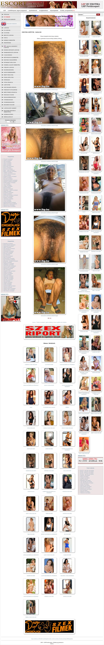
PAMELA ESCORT (49, 596)
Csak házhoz (8, 55)
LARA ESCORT (67, 555)
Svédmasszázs (8, 99)
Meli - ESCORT (96, 290)
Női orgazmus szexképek (9, 248)
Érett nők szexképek (8, 178)
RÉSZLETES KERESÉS (9, 19)
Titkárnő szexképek (7, 282)
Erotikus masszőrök (10, 60)
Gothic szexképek (7, 185)
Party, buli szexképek (8, 252)
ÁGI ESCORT (67, 534)
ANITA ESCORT (31, 448)
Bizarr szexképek (7, 167)
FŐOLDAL (6, 14)
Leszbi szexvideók (84, 484)
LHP (4, 10)
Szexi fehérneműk (9, 72)
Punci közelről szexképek (9, 259)
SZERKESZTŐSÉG (8, 114)
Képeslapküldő (54, 10)
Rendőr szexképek (7, 262)
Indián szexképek (7, 191)
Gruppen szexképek (7, 186)
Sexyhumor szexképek (8, 264)
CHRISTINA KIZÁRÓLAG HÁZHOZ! (49, 492)
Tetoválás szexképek (8, 279)
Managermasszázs (10, 97)
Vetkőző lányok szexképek (9, 288)
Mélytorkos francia (10, 92)
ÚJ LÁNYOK (7, 30)
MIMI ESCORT (96, 75)
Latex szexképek (7, 200)
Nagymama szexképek (8, 246)
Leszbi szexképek (7, 201)
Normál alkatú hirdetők (12, 65)
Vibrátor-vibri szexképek (9, 289)
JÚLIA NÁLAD (31, 428)
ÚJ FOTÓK (6, 32)
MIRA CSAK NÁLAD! (31, 617)
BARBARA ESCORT (31, 470)
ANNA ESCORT (84, 331)
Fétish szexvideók (84, 476)
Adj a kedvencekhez (54, 638)
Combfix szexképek (7, 172)
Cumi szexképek (7, 175)
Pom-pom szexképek (8, 256)
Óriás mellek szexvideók (85, 486)
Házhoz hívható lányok (11, 50)
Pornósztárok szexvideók (86, 489)
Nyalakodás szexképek (8, 251)
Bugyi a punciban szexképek (9, 171)
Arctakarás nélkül (10, 87)
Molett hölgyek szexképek (9, 244)
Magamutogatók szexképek (9, 202)
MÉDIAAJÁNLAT (8, 116)
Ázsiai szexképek (7, 164)
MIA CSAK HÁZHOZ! (84, 413)
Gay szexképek (6, 183)
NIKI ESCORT (31, 534)
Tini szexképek (6, 280)
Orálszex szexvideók (85, 485)
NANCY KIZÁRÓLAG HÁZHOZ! (84, 393)
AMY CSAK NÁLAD (31, 513)
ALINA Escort (31, 491)
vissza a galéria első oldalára (60, 322)
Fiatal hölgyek (9, 77)
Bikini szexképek (7, 165)
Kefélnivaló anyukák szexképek (10, 195)
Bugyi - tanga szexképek (9, 170)
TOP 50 (5, 37)
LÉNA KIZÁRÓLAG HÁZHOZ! (31, 555)
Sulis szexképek (7, 269)
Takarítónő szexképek (8, 276)
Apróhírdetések (33, 10)
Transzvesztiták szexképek (9, 285)
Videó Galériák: (90, 468)
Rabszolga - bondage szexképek (10, 261)
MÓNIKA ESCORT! (49, 470)
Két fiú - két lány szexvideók (86, 473)
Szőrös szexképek (7, 274)
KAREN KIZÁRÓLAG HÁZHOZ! (67, 449)
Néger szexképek (7, 247)
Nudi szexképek (7, 249)
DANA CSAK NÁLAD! (49, 428)
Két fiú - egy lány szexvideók (87, 471)
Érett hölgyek (8, 74)
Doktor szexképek (7, 177)
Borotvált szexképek (8, 169)
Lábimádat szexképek (8, 198)
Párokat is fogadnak (10, 89)
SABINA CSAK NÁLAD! (31, 364)
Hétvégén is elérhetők (11, 57)
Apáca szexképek (7, 162)
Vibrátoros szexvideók (85, 492)
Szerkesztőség (62, 638)
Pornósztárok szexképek (8, 258)
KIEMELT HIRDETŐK (9, 40)
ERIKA (67, 407)
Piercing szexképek (7, 253)
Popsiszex (7, 79)
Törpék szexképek (7, 283)
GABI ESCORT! (96, 352)
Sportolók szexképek (8, 268)
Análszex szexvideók (85, 475)
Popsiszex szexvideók (85, 487)
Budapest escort (9, 104)
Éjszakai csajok (9, 94)
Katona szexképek (7, 193)
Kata (31, 407)
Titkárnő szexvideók (84, 491)
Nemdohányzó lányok (11, 52)
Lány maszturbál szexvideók (86, 482)
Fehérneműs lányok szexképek (10, 180)
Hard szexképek (7, 187)
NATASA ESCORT (67, 513)
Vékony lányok (9, 67)
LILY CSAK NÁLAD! (49, 555)
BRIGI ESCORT (96, 212)
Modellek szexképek (8, 243)
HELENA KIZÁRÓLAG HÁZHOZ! (96, 93)
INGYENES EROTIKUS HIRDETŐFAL (10, 111)
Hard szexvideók (84, 479)
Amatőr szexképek (7, 160)
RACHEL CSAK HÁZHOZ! (67, 575)
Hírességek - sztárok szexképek (10, 190)
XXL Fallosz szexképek (8, 290)
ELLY (84, 212)
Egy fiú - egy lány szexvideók (87, 470)
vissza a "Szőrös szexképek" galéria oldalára (42, 322)
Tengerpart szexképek (8, 277)
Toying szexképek (7, 284)
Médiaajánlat (70, 638)
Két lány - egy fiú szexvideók (87, 474)
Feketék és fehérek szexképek (10, 181)
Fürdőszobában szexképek (9, 182)
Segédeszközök (9, 70)
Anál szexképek (7, 161)
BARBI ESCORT (31, 575)
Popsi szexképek (7, 257)
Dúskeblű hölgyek (10, 62)
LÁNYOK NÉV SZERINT (10, 108)
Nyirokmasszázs (9, 102)
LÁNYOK (6, 27)
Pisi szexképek (6, 254)
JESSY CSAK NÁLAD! (67, 428)
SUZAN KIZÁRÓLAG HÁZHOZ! (67, 386)
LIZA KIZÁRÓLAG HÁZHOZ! (67, 364)
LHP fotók (7, 84)
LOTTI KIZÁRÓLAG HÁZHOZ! (49, 575)
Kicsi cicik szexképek (8, 196)
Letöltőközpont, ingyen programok (17, 10)
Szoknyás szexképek (8, 273)
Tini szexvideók (83, 490)
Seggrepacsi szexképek (8, 263)
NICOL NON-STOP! (49, 385)
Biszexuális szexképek (8, 166)
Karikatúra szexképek (8, 192)
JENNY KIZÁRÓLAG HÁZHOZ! (49, 534)
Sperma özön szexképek (8, 267)
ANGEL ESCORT (67, 596)
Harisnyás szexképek (8, 188)
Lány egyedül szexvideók (86, 481)
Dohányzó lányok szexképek (9, 176)
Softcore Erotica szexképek (9, 266)
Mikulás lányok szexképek (9, 206)
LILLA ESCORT (67, 470)
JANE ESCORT (49, 448)
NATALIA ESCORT (67, 491)
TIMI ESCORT (49, 513)
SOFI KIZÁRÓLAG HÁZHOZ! (31, 596)
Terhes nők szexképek (8, 278)
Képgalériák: (11, 156)
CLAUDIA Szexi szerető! (49, 407)
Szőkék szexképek (7, 272)
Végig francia (8, 82)
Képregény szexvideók (85, 480)
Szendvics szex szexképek (9, 271)
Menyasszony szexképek (9, 205)
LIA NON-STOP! (49, 364)
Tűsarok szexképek (7, 287)
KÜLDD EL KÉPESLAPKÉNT (48, 89)
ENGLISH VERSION (12, 23)
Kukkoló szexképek (7, 197)
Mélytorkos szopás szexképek (10, 203)
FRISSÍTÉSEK (7, 42)
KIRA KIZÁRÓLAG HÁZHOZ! (31, 385)
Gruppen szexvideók (85, 477)
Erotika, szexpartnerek (66, 10)
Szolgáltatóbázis (43, 10)
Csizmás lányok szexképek (9, 173)
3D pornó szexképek (8, 159)
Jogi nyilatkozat (35, 638)
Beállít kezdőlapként (44, 638)
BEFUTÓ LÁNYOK (8, 35)
